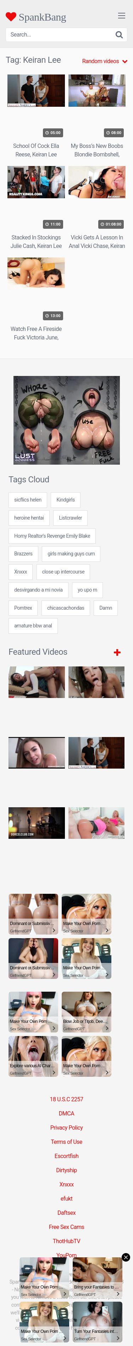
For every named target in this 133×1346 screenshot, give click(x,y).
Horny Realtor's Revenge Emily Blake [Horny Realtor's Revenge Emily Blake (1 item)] (52, 536)
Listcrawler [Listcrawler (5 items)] (70, 518)
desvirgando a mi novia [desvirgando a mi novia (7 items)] (38, 590)
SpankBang (36, 16)
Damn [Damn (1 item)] (105, 608)
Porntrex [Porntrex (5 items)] (23, 608)
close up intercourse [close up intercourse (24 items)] (63, 572)
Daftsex (66, 1212)
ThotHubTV (66, 1241)
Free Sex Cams (66, 1227)
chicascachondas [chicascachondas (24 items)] (65, 608)
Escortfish (66, 1156)
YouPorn (66, 1255)
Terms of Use (66, 1142)
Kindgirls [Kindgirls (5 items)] (65, 500)
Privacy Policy (66, 1127)
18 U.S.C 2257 (66, 1099)
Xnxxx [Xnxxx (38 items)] (20, 572)
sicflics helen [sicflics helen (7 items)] (27, 500)
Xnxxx (66, 1184)
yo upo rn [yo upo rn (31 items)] (87, 590)
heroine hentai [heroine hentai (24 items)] (29, 518)
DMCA (66, 1113)
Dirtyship (66, 1170)
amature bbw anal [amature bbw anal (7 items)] (33, 626)
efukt (67, 1198)
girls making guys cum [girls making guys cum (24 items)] (71, 554)
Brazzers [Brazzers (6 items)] (23, 554)
